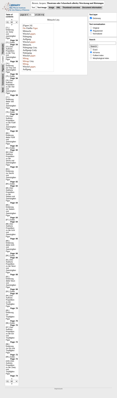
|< (25, 15)
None (3, 90)
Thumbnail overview (71, 7)
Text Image (42, 7)
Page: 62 (14, 167)
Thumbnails (3, 49)
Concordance (3, 79)
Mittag (25, 58)
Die (24, 28)
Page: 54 (14, 40)
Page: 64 (14, 203)
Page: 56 (14, 61)
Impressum (58, 389)
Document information (92, 7)
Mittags (26, 61)
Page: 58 (14, 95)
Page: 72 (14, 342)
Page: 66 (14, 239)
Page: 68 (14, 275)
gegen (32, 34)
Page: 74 (14, 376)
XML (58, 7)
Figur (35, 28)
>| (43, 15)
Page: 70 (14, 308)
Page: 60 (14, 131)
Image (51, 7)
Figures (3, 68)
